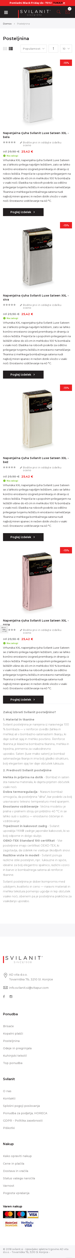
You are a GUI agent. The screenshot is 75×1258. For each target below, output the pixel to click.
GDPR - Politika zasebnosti (23, 1120)
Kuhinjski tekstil (15, 1055)
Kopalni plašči (13, 1033)
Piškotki (9, 1128)
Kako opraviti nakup (17, 1156)
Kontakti (9, 1098)
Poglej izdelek (21, 212)
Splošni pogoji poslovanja (21, 1106)
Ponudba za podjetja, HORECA (25, 1113)
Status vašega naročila (19, 1178)
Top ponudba (12, 1063)
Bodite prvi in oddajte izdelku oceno (42, 144)
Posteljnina (11, 1041)
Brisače (8, 1026)
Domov (7, 23)
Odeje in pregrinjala (17, 1048)
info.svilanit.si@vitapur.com (29, 988)
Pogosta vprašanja (16, 1193)
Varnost (8, 1186)
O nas (7, 1091)
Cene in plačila (13, 1163)
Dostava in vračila (15, 1171)
